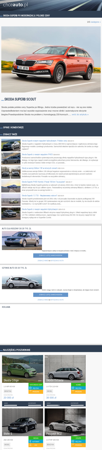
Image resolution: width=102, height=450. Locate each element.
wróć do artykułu (80, 114)
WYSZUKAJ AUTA (57, 261)
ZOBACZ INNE (43, 261)
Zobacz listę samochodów (50, 255)
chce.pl (15, 3)
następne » (95, 22)
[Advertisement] (21, 325)
